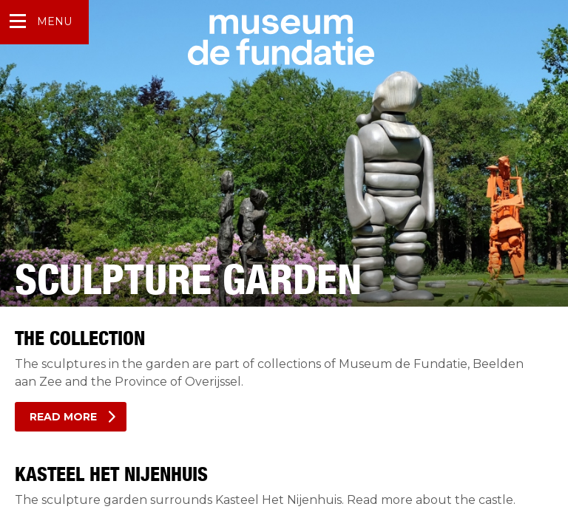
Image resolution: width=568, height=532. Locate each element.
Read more (63, 416)
